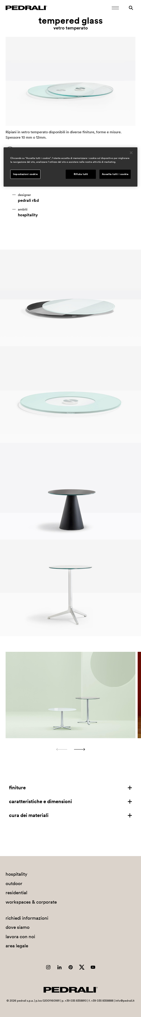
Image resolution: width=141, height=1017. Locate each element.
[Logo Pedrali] (26, 7)
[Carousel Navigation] (70, 749)
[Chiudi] (131, 153)
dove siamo (17, 927)
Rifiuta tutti (81, 174)
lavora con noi (20, 937)
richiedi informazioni (27, 918)
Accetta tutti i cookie (115, 174)
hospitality (28, 215)
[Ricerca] (130, 7)
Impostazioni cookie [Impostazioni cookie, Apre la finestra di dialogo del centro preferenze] (25, 174)
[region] (70, 167)
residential (16, 893)
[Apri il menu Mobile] (115, 7)
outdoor (14, 883)
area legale (17, 946)
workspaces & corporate (31, 902)
